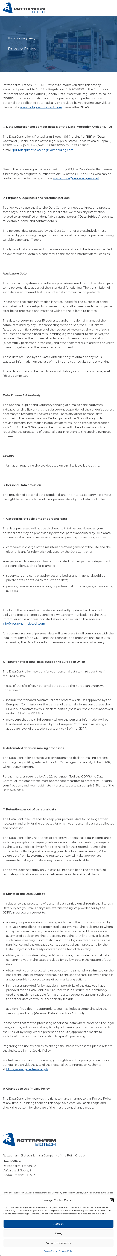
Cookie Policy (50, 1251)
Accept (58, 1223)
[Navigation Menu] (110, 8)
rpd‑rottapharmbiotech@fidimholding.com (42, 150)
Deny (58, 1233)
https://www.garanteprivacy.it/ (27, 1080)
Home (12, 38)
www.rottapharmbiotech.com (41, 107)
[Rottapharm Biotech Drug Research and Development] (24, 7)
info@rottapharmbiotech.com (24, 631)
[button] (111, 1200)
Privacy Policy (66, 1251)
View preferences (58, 1243)
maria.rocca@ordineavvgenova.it (76, 179)
